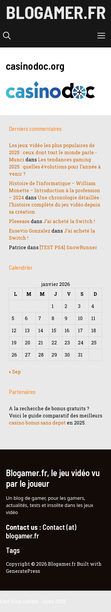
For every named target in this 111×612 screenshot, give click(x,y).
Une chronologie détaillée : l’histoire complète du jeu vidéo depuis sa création (55, 204)
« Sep (15, 371)
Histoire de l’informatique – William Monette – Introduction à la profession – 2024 (54, 190)
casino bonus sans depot (37, 422)
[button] (7, 35)
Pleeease (19, 221)
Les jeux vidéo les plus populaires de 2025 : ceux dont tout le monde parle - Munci (53, 152)
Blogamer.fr (56, 12)
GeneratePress (23, 571)
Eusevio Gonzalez (29, 231)
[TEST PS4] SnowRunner (68, 247)
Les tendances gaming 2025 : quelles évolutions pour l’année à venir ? (55, 166)
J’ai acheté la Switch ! (69, 221)
